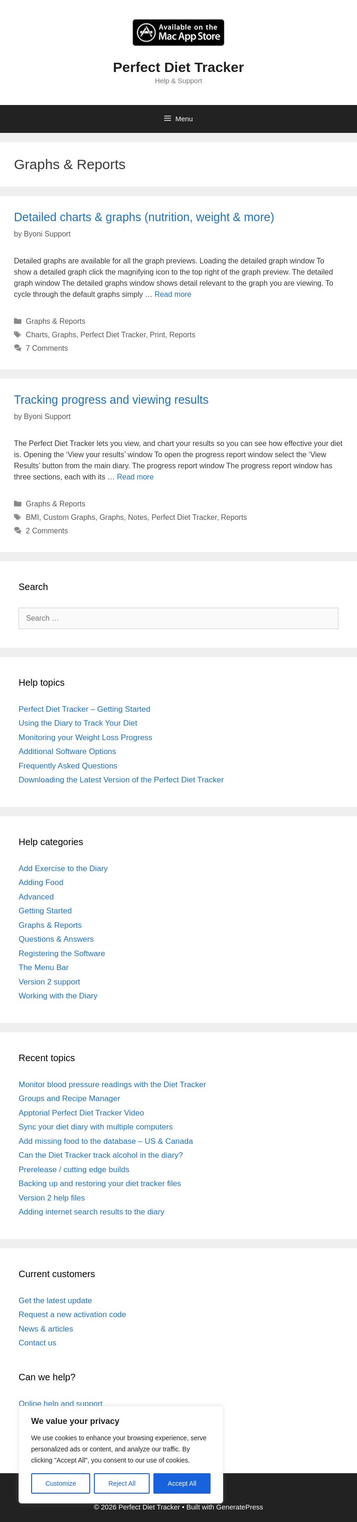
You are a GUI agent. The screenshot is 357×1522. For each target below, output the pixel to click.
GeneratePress (239, 1507)
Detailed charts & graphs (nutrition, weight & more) (144, 216)
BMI (32, 517)
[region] (121, 1454)
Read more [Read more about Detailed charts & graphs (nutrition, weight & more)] (172, 294)
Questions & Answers (56, 939)
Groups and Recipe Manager (69, 1098)
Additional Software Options (67, 751)
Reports (182, 335)
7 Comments (47, 348)
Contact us (37, 1342)
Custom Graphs (69, 517)
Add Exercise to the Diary (63, 868)
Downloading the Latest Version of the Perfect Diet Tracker (121, 779)
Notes (137, 517)
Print (157, 335)
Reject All (121, 1483)
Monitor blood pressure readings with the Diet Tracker (112, 1084)
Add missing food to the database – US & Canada (106, 1141)
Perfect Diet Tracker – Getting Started (84, 709)
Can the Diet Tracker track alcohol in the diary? (101, 1155)
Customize (61, 1483)
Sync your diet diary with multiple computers (96, 1126)
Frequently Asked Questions (68, 765)
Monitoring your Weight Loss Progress (85, 737)
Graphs (64, 335)
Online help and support (61, 1403)
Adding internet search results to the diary (92, 1211)
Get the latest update (55, 1300)
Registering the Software (62, 953)
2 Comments (47, 531)
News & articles (46, 1329)
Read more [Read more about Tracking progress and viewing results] (135, 477)
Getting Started (45, 910)
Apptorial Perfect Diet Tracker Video (81, 1113)
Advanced (36, 896)
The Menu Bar (44, 967)
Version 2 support (49, 981)
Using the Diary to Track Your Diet (78, 723)
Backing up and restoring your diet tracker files (100, 1183)
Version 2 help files (52, 1198)
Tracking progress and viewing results (111, 399)
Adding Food (41, 882)
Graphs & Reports (56, 321)
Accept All (182, 1483)
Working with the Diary (58, 995)
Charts (37, 335)
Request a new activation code (72, 1314)
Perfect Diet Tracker (178, 67)
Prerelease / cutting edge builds (74, 1169)
